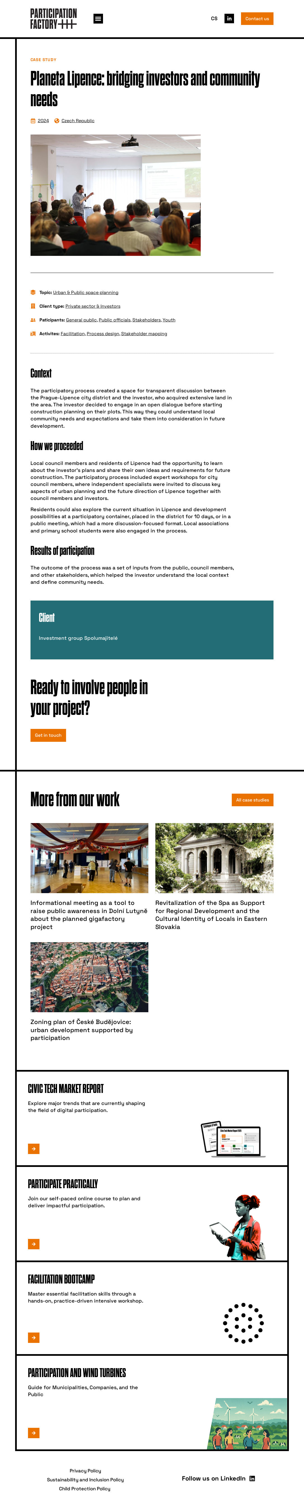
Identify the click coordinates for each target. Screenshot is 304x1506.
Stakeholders (146, 320)
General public (81, 320)
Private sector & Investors (93, 306)
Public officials (114, 320)
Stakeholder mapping (144, 334)
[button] (98, 19)
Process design (103, 334)
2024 (43, 121)
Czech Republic (78, 121)
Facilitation (73, 334)
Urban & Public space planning (85, 292)
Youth (169, 320)
